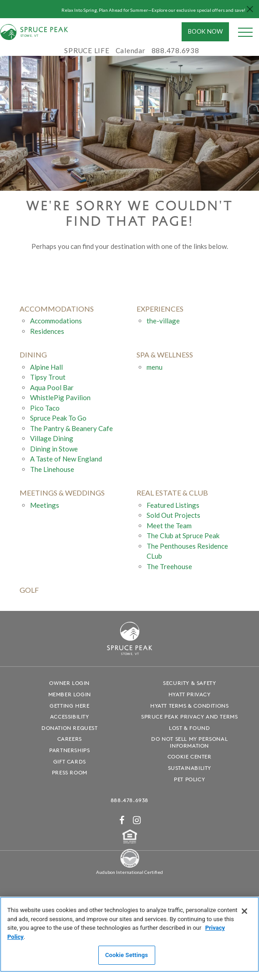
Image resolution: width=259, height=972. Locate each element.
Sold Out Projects (173, 515)
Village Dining (51, 438)
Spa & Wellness (165, 354)
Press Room (69, 772)
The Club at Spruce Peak (183, 535)
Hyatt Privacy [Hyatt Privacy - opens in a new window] (189, 694)
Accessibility (69, 716)
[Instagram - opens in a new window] (137, 820)
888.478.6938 (129, 800)
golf (29, 589)
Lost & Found (189, 727)
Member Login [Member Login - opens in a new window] (69, 694)
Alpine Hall (46, 367)
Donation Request (69, 727)
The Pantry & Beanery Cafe (71, 428)
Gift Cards (69, 761)
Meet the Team (169, 525)
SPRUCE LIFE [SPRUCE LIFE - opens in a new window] (86, 50)
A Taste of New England (66, 459)
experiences (160, 308)
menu (155, 367)
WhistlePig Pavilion (60, 397)
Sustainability (189, 767)
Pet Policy (189, 779)
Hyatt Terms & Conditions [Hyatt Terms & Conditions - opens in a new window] (189, 705)
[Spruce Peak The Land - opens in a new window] (130, 866)
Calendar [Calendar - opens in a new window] (131, 50)
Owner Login (69, 682)
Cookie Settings (126, 955)
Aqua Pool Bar (52, 387)
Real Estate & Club (172, 492)
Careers (69, 738)
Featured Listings (173, 505)
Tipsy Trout (48, 377)
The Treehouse (169, 566)
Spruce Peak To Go (58, 418)
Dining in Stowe (54, 449)
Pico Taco (45, 408)
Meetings (44, 505)
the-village (163, 321)
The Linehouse (52, 469)
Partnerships (69, 750)
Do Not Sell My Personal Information (189, 742)
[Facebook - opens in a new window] (122, 820)
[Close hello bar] (250, 9)
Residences (47, 331)
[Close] (244, 911)
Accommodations (56, 321)
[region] (129, 934)
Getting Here (69, 705)
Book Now (205, 31)
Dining (33, 354)
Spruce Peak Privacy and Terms (189, 716)
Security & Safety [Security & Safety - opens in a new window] (189, 682)
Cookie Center (190, 756)
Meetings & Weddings (62, 492)
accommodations (57, 308)
